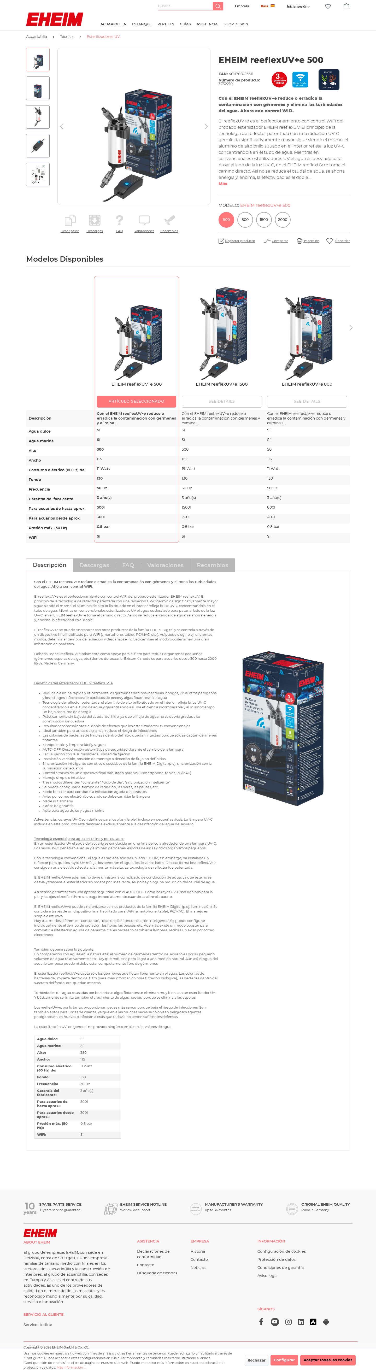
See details (222, 401)
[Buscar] (218, 6)
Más (223, 184)
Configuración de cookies (281, 1251)
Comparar (280, 241)
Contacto (145, 1265)
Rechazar (257, 1360)
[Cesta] (346, 5)
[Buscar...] (185, 6)
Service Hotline (38, 1325)
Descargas (94, 231)
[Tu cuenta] (297, 6)
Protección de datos (276, 1260)
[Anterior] (62, 126)
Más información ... (71, 1367)
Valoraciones (144, 231)
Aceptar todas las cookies (328, 1360)
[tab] (49, 565)
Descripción (70, 231)
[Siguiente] (206, 126)
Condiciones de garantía (280, 1268)
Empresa (242, 6)
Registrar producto (240, 241)
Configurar (284, 1360)
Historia (198, 1251)
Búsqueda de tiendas (157, 1273)
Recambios (169, 231)
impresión (311, 241)
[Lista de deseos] (328, 6)
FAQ (119, 231)
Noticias (198, 1268)
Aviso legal (267, 1276)
